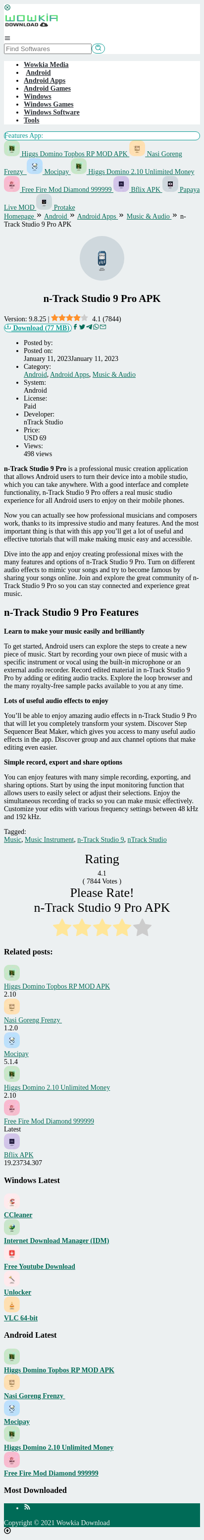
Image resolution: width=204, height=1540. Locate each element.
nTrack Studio (147, 839)
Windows (37, 96)
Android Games (47, 88)
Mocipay (49, 172)
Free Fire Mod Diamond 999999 (58, 189)
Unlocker (17, 1292)
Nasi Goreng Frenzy (33, 1020)
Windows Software (52, 112)
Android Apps (44, 80)
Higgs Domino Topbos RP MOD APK (66, 154)
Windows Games (48, 104)
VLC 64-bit (21, 1318)
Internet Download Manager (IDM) (56, 1240)
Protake (55, 207)
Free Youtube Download (39, 1266)
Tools (31, 120)
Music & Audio (114, 374)
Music (12, 839)
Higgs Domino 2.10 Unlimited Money (133, 172)
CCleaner (18, 1215)
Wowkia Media (46, 64)
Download (37, 328)
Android (35, 374)
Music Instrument (49, 839)
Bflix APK (137, 189)
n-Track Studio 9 (100, 839)
